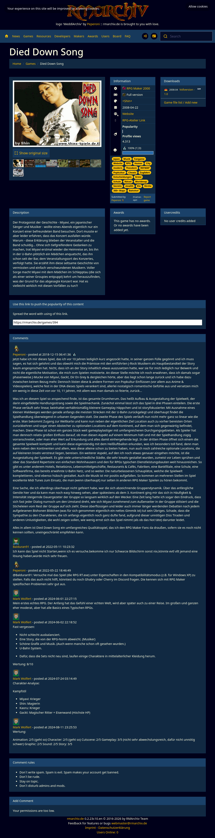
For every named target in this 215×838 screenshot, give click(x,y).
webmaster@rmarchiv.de (129, 823)
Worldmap (141, 181)
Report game (147, 198)
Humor (138, 163)
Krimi (138, 176)
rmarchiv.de (75, 819)
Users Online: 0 (107, 832)
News (16, 36)
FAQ (127, 36)
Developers (62, 36)
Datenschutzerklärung (114, 828)
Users (105, 36)
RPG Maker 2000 (136, 89)
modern (117, 167)
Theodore (131, 167)
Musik (126, 158)
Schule (117, 181)
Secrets (117, 185)
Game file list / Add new (180, 102)
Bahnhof (134, 190)
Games (28, 36)
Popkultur (119, 172)
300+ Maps (119, 190)
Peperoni (93, 24)
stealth (129, 185)
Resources (44, 36)
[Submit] (165, 36)
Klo (139, 185)
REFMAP (144, 167)
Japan (116, 158)
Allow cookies (198, 6)
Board (117, 36)
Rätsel (128, 181)
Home (17, 64)
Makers (79, 36)
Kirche (147, 185)
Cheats (132, 172)
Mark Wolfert (22, 599)
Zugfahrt (145, 172)
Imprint (90, 828)
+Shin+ (127, 101)
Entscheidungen (122, 176)
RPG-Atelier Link (133, 120)
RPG (128, 163)
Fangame (139, 158)
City (148, 163)
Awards (93, 36)
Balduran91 (21, 547)
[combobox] (186, 36)
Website (128, 114)
